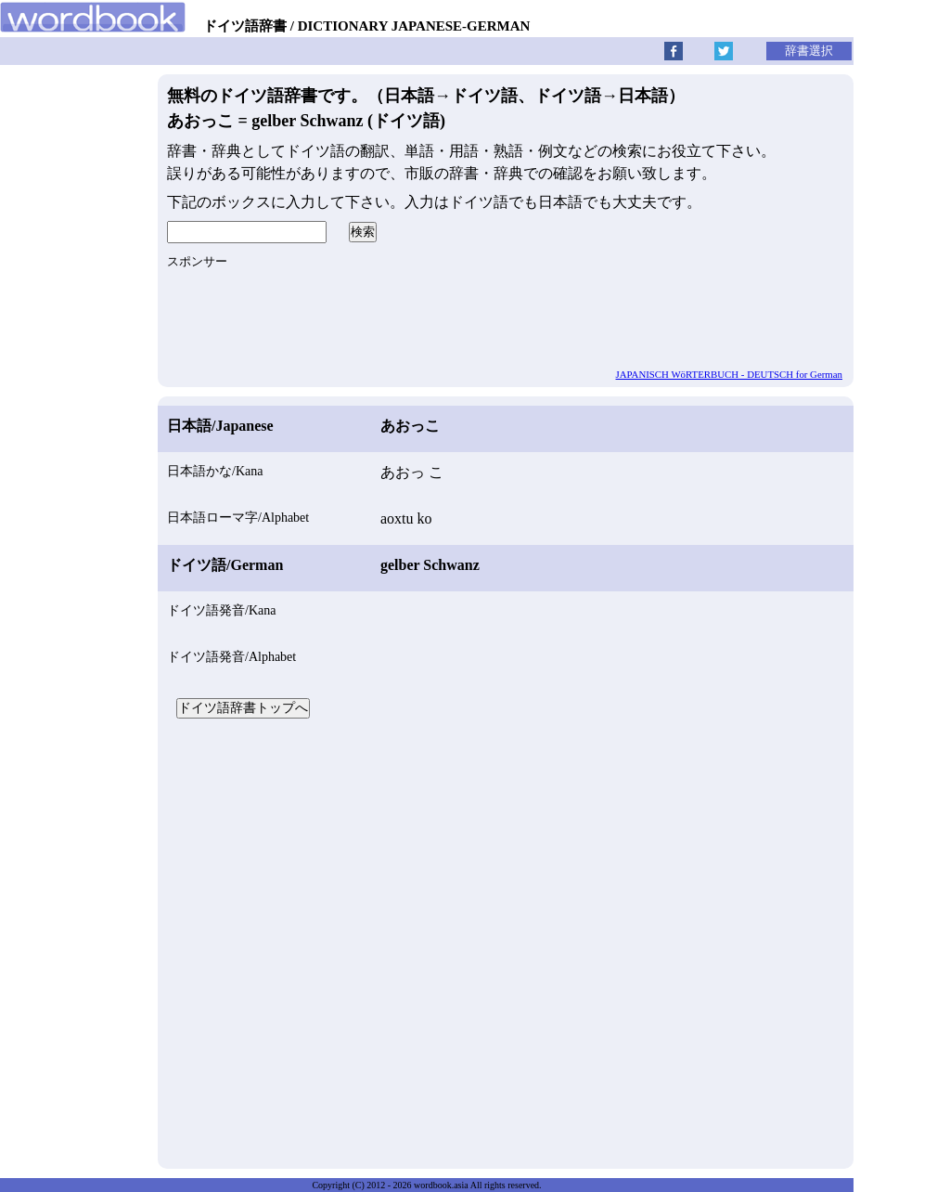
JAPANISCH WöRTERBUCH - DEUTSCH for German (729, 374)
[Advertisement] (506, 941)
